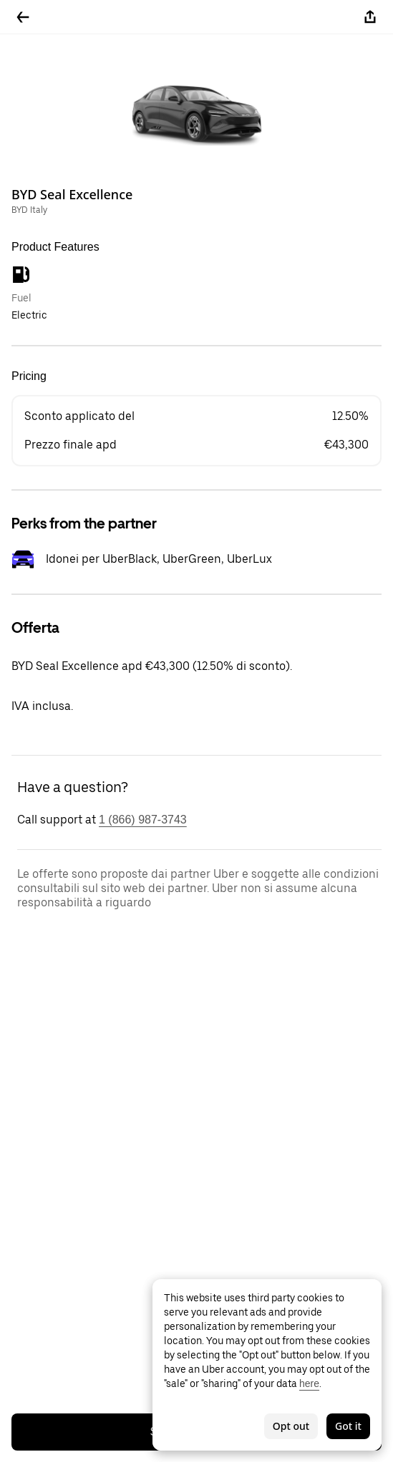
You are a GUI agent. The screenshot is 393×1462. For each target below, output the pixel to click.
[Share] (370, 17)
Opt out (291, 1426)
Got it (348, 1426)
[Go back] (23, 17)
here (309, 1383)
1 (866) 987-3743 (143, 819)
